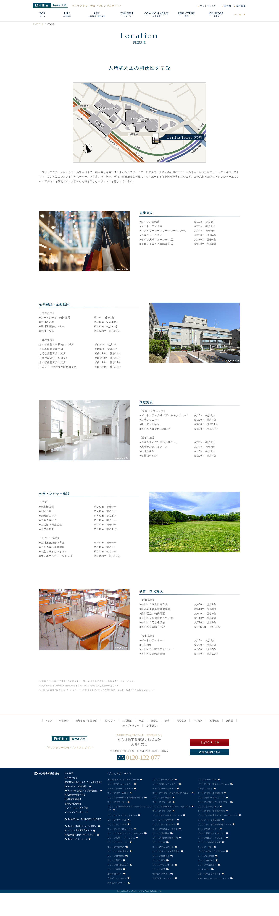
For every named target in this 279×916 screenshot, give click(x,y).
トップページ (38, 24)
